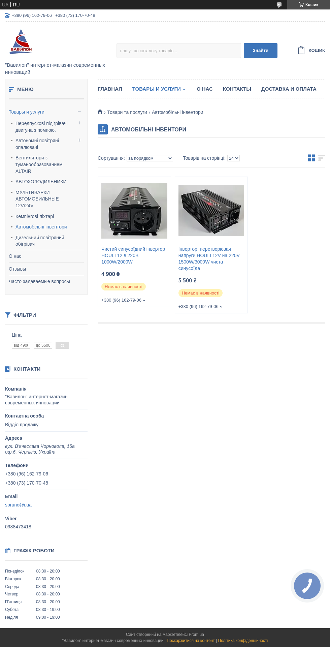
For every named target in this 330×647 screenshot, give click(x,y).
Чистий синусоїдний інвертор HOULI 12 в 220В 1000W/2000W (133, 255)
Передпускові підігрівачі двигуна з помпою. (41, 127)
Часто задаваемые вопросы (39, 281)
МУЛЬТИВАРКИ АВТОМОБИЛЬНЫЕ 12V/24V (37, 199)
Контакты (237, 88)
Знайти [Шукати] (260, 50)
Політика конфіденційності (243, 640)
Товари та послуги (127, 112)
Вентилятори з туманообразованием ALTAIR (39, 164)
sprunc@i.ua (18, 504)
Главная (110, 88)
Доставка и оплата (289, 88)
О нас (15, 256)
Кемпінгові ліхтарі (34, 216)
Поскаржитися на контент (190, 640)
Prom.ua (196, 634)
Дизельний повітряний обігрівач (39, 241)
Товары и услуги (26, 112)
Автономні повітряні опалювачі (37, 144)
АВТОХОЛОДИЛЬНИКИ (41, 181)
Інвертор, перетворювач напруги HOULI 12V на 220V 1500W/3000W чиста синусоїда (209, 258)
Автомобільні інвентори (41, 226)
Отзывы (17, 269)
